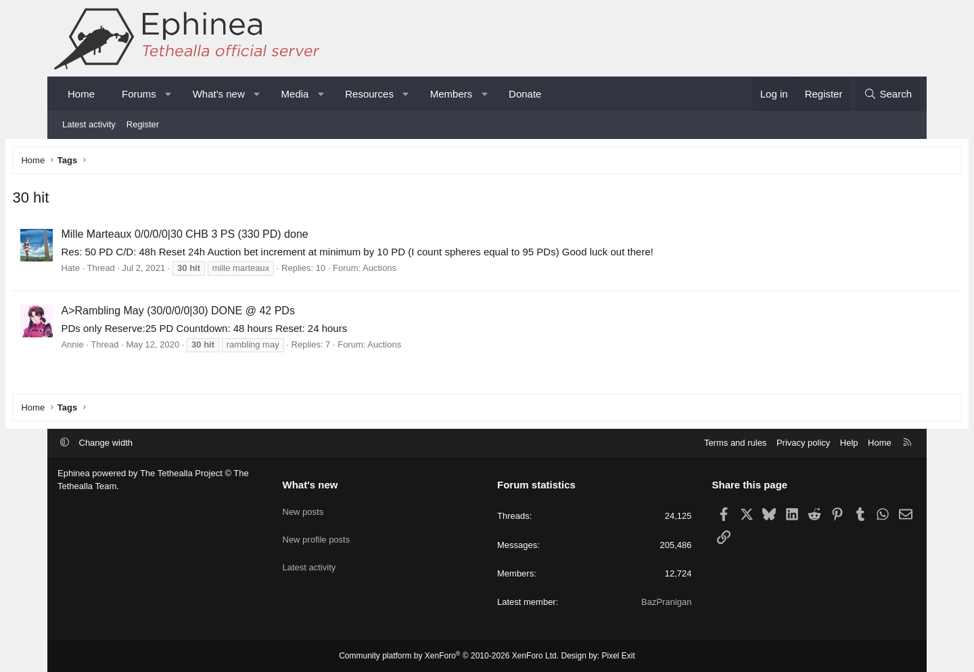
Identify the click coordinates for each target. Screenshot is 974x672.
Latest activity (89, 124)
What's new (219, 94)
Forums (139, 94)
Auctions (425, 271)
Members (451, 94)
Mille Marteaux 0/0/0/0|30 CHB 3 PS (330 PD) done (229, 237)
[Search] (888, 94)
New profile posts (316, 533)
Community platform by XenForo (449, 655)
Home (81, 94)
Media (295, 94)
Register (142, 124)
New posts (303, 508)
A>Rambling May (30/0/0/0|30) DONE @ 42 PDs (223, 313)
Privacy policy (803, 443)
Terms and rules (735, 443)
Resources (369, 94)
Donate (525, 94)
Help (849, 443)
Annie (117, 347)
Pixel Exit (618, 655)
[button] (168, 94)
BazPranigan (666, 602)
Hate (115, 271)
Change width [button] (106, 443)
